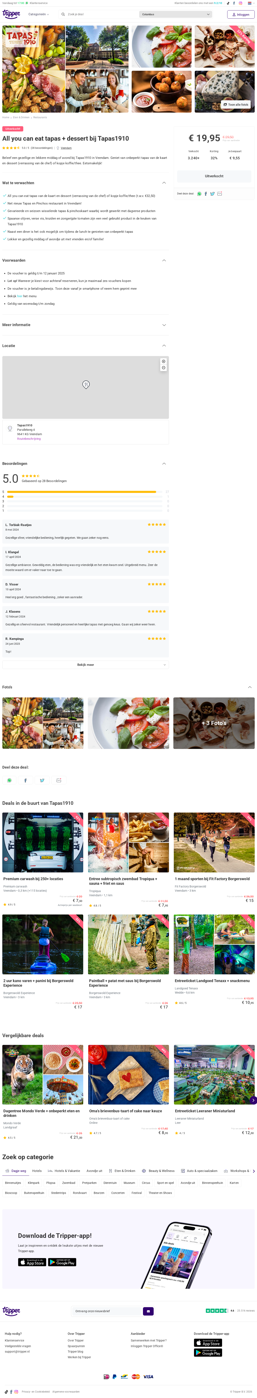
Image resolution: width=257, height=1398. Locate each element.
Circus (151, 1183)
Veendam (66, 148)
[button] (85, 182)
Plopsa (52, 1183)
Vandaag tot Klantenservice (25, 3)
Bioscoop (11, 1194)
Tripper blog (75, 1351)
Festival (141, 1194)
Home (5, 117)
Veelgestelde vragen (18, 1346)
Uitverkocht (214, 176)
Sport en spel (171, 1183)
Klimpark (34, 1183)
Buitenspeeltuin (35, 1194)
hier (19, 296)
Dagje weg (15, 1171)
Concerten (122, 1194)
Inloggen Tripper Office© (147, 1346)
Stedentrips (60, 1194)
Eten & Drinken (21, 117)
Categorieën (37, 14)
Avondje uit (95, 1171)
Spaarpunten (76, 1346)
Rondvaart (82, 1194)
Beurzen (102, 1194)
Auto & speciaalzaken (200, 1171)
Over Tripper (76, 1340)
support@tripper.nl (17, 1351)
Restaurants (40, 117)
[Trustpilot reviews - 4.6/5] (230, 1310)
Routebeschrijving (29, 438)
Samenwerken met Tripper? (148, 1340)
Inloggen (241, 15)
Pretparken (92, 1183)
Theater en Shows (166, 1194)
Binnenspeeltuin (220, 1183)
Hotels (37, 1171)
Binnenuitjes (13, 1183)
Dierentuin (114, 1183)
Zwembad (71, 1183)
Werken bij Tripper (79, 1357)
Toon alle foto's (235, 104)
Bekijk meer (85, 665)
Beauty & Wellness (159, 1170)
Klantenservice (14, 1340)
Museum (134, 1183)
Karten (242, 1183)
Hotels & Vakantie (64, 1170)
